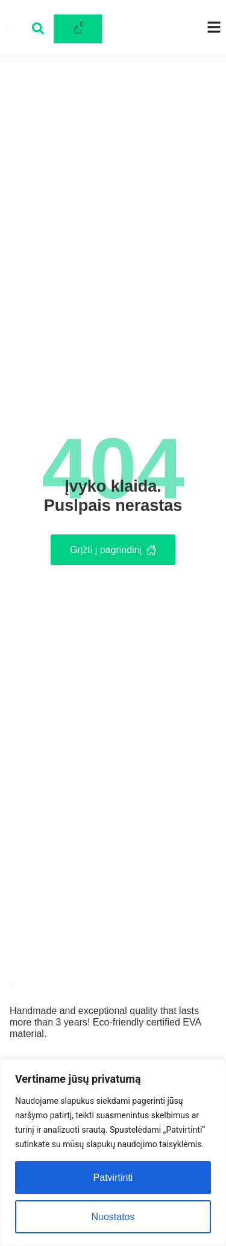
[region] (113, 1152)
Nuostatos (112, 1217)
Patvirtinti (113, 1177)
